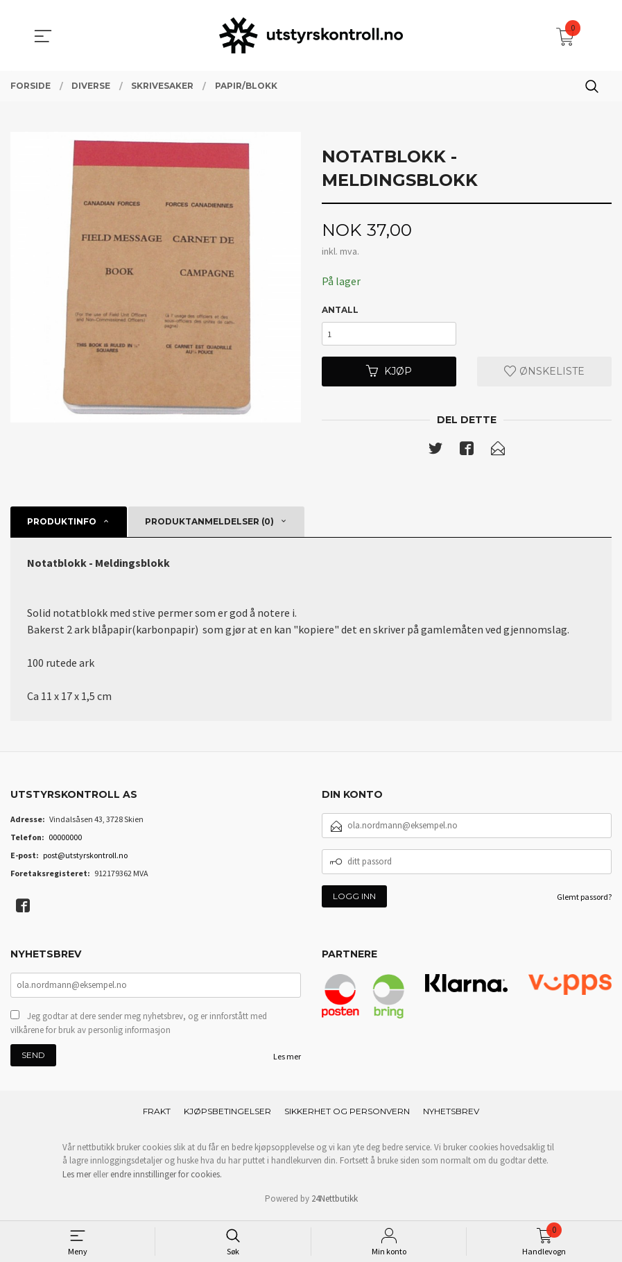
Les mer (287, 1060)
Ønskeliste (544, 372)
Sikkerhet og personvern (347, 1114)
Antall (340, 310)
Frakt (157, 1114)
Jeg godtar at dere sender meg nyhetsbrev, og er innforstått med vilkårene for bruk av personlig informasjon (138, 1026)
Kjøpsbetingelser (227, 1114)
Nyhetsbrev (451, 1114)
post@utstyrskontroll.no (85, 857)
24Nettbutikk (334, 1202)
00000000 (65, 839)
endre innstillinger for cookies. (166, 1178)
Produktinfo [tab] (61, 523)
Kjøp (389, 372)
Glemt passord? (584, 899)
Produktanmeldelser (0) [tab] (209, 523)
